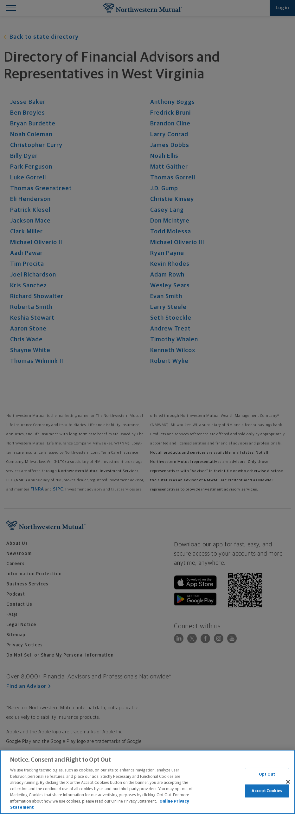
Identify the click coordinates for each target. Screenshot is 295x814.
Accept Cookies (267, 791)
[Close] (288, 782)
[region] (147, 782)
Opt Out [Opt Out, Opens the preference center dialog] (267, 774)
